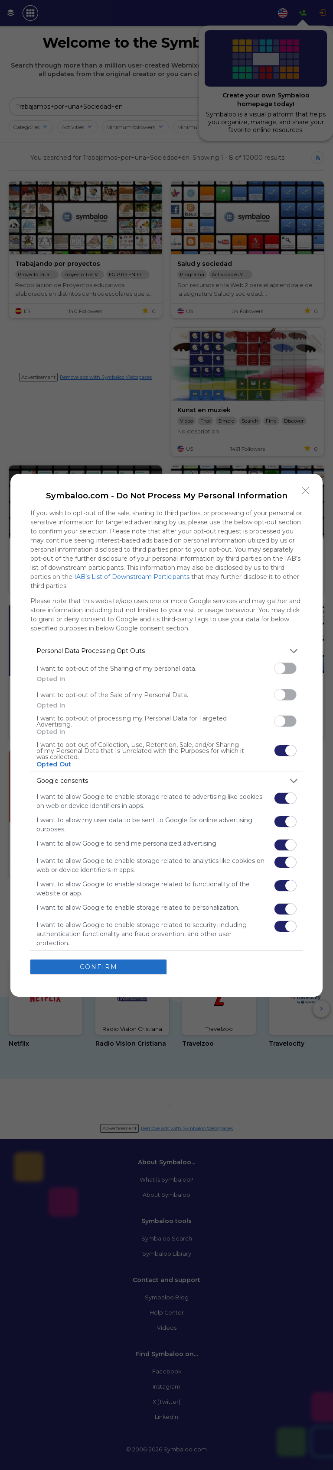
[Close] (305, 490)
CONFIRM (99, 967)
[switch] (285, 668)
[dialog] (166, 735)
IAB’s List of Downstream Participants (131, 577)
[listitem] (166, 651)
